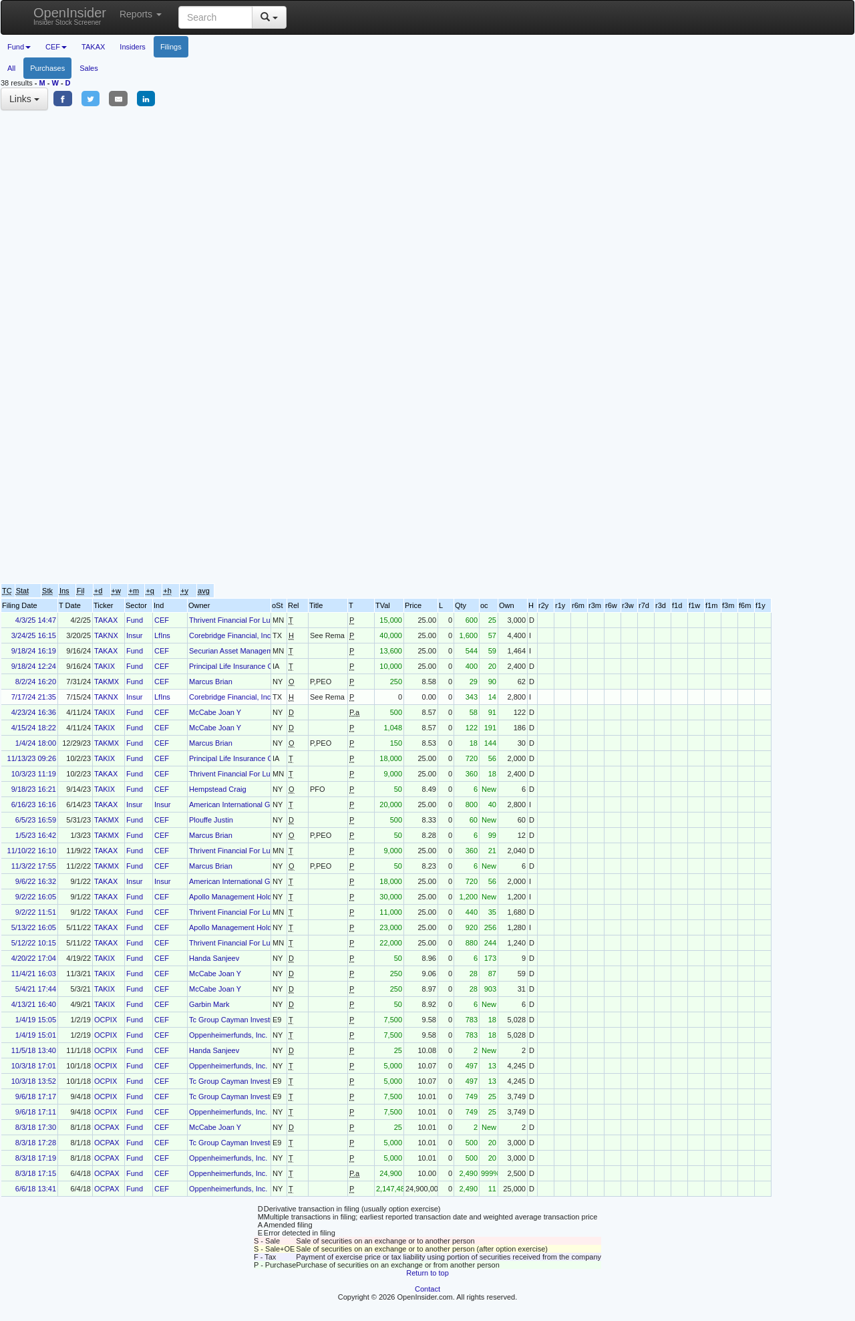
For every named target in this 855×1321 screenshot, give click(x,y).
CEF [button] (56, 47)
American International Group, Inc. (245, 804)
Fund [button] (19, 47)
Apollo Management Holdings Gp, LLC (252, 897)
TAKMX (106, 682)
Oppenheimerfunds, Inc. (228, 1035)
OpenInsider (69, 15)
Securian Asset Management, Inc (243, 651)
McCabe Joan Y (215, 712)
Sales (88, 68)
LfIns (162, 635)
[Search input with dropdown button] (215, 17)
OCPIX (105, 1020)
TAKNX (106, 635)
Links (24, 99)
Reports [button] (141, 14)
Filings (171, 47)
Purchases (47, 68)
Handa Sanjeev (214, 958)
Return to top (427, 1273)
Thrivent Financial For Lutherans (242, 620)
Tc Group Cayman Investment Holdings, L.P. (261, 1020)
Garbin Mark (209, 1004)
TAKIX (104, 666)
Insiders (133, 47)
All (11, 68)
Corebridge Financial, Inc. (231, 635)
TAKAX (93, 47)
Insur (134, 635)
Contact (427, 1289)
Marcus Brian (210, 682)
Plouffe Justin (211, 820)
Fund (134, 620)
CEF (161, 620)
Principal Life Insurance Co (233, 666)
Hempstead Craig (217, 789)
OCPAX (107, 1127)
